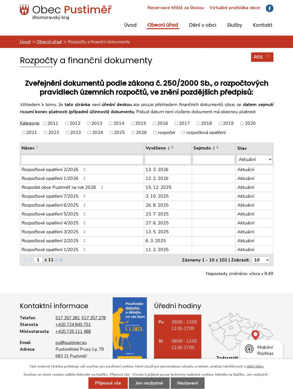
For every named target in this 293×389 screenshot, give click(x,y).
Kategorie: (30, 123)
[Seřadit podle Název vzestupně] (37, 146)
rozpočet (166, 132)
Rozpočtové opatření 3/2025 (55, 232)
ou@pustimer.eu (71, 343)
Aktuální (245, 170)
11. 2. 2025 (157, 250)
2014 (118, 123)
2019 (228, 123)
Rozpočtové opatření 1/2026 (55, 178)
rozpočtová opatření (206, 132)
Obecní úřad (162, 25)
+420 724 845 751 (73, 324)
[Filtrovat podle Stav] (254, 159)
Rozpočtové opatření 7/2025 (55, 196)
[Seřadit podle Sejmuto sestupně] (217, 148)
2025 (119, 132)
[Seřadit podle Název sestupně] (37, 148)
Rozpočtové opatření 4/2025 (55, 223)
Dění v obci (202, 25)
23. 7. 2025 (157, 214)
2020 (250, 123)
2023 (75, 132)
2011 (53, 123)
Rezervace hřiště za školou (176, 8)
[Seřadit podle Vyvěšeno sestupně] (172, 148)
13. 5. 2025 (157, 232)
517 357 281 (67, 318)
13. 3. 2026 (157, 170)
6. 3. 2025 (156, 241)
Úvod (130, 25)
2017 (184, 123)
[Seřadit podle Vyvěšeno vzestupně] (172, 146)
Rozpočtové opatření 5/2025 (55, 214)
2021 (31, 132)
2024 (97, 132)
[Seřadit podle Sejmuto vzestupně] (217, 146)
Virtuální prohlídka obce (235, 8)
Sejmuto (204, 148)
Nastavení (187, 383)
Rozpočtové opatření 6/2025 (55, 205)
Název (28, 148)
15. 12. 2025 (158, 187)
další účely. (255, 366)
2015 (140, 123)
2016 (162, 123)
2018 (206, 123)
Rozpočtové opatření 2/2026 (55, 170)
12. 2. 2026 (157, 178)
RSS (262, 57)
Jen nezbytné (149, 383)
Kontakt (262, 25)
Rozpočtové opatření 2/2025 (55, 241)
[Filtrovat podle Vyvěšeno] (168, 159)
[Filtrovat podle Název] (82, 159)
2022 (53, 132)
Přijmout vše (108, 383)
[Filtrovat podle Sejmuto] (214, 159)
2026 (141, 132)
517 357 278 (93, 318)
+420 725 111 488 (73, 331)
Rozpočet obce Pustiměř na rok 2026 (63, 187)
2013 (96, 123)
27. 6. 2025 (157, 223)
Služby (234, 25)
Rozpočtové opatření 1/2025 (55, 250)
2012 (75, 123)
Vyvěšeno (158, 148)
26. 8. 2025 (157, 205)
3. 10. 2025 (157, 196)
